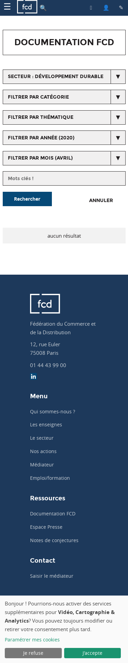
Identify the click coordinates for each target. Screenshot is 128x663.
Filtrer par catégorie (38, 97)
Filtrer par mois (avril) (40, 158)
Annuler (101, 200)
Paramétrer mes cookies (32, 639)
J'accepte (92, 653)
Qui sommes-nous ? (52, 411)
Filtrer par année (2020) (41, 138)
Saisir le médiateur (51, 576)
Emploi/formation (50, 478)
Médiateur (42, 464)
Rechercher (27, 199)
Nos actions (43, 451)
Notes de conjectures (54, 540)
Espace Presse (46, 527)
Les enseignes (46, 424)
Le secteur (42, 438)
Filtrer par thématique (40, 117)
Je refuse (33, 653)
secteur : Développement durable (55, 76)
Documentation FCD (52, 513)
